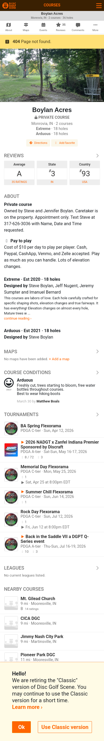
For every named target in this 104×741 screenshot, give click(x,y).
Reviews (52, 155)
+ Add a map (59, 359)
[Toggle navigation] (99, 5)
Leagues (52, 568)
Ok (21, 727)
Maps (52, 351)
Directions (38, 143)
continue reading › (17, 318)
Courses (52, 5)
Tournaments (52, 414)
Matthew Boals (48, 401)
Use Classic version (64, 727)
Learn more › (27, 707)
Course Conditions (52, 372)
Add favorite (64, 143)
